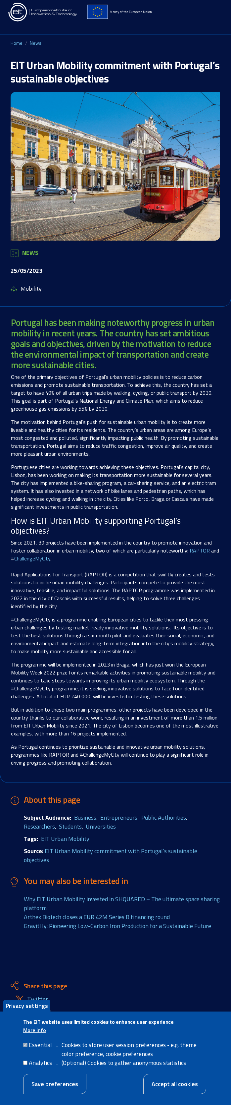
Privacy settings (27, 1005)
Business (85, 817)
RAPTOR (200, 550)
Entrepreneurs (118, 817)
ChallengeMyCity (32, 558)
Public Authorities (163, 817)
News (35, 42)
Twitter (37, 999)
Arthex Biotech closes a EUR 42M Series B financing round (97, 916)
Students (70, 826)
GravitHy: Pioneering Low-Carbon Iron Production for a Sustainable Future (117, 925)
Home (17, 42)
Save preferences (54, 1083)
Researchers (39, 826)
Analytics (40, 1062)
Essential (40, 1044)
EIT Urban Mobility (65, 838)
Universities (101, 826)
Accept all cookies (175, 1083)
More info (34, 1030)
